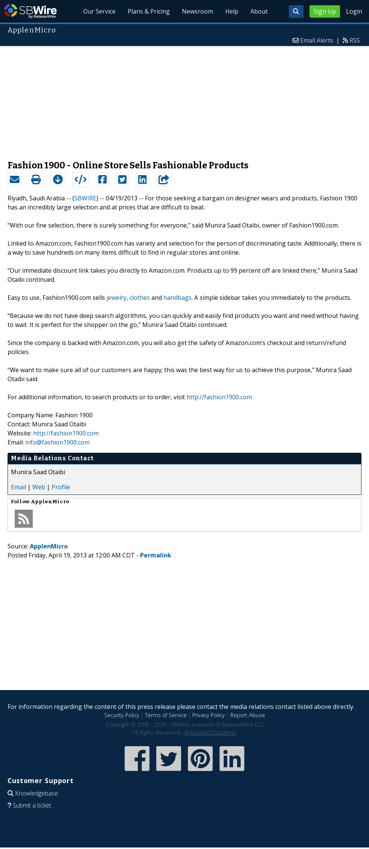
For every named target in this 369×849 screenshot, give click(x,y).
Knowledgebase (36, 793)
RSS (354, 40)
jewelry (117, 297)
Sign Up (325, 11)
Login (354, 11)
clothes (140, 297)
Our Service (100, 11)
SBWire (30, 11)
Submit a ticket (32, 805)
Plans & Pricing (149, 11)
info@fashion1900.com (57, 442)
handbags (177, 297)
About (259, 11)
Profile (61, 487)
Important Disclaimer (211, 732)
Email (18, 487)
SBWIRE (85, 198)
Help (231, 11)
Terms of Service (166, 715)
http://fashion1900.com (219, 397)
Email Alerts (316, 40)
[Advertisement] (184, 99)
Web (38, 487)
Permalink (155, 555)
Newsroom (197, 11)
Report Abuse (247, 715)
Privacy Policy (208, 715)
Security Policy (121, 715)
